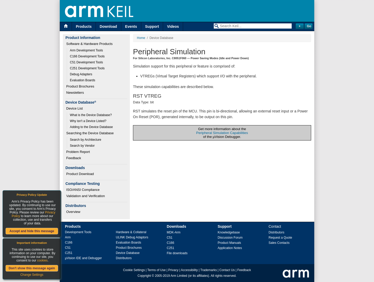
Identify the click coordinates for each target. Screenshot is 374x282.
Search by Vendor (82, 145)
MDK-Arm (174, 232)
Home (141, 38)
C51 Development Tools (86, 62)
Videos (173, 26)
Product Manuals (229, 243)
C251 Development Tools (87, 68)
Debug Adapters (81, 74)
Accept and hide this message (31, 231)
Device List (74, 108)
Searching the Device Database (90, 133)
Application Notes (230, 248)
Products (84, 26)
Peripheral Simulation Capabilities (222, 133)
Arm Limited (179, 276)
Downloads (176, 226)
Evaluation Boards (82, 80)
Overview (73, 212)
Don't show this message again (32, 268)
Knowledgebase (229, 232)
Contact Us (227, 270)
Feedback (73, 158)
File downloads (177, 253)
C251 (68, 253)
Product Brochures (80, 86)
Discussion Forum (230, 237)
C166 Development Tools (87, 56)
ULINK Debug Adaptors (132, 237)
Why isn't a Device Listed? (88, 121)
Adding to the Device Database (91, 127)
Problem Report (78, 152)
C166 (68, 242)
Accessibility (189, 270)
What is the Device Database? (91, 115)
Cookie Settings (134, 270)
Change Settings (31, 275)
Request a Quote (280, 237)
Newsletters (75, 93)
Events (131, 26)
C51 (68, 248)
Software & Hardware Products (89, 44)
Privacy (173, 270)
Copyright (144, 276)
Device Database (127, 253)
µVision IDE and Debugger (83, 258)
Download (108, 26)
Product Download (80, 174)
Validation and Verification (85, 196)
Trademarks (208, 270)
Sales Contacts (279, 243)
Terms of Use (156, 270)
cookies (42, 260)
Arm (68, 237)
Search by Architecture (85, 140)
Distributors (124, 258)
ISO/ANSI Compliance (83, 190)
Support (152, 26)
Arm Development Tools (86, 50)
